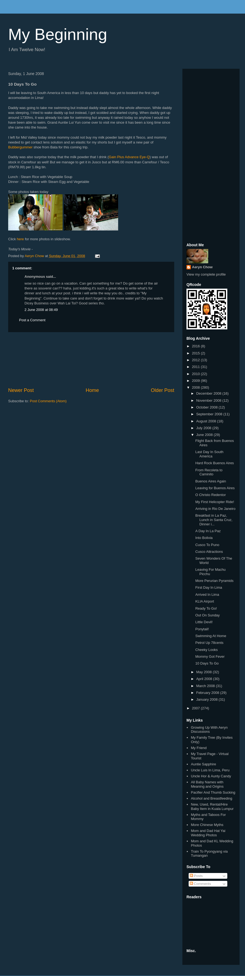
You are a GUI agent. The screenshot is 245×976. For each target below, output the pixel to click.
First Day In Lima (208, 587)
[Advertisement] (91, 359)
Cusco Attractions (209, 552)
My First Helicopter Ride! (214, 502)
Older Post (162, 390)
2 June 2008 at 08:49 (41, 310)
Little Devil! (204, 622)
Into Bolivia (204, 538)
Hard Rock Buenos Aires (214, 463)
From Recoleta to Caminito (208, 472)
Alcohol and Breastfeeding (211, 798)
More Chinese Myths (207, 825)
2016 (196, 346)
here (20, 239)
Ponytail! (202, 629)
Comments (200, 884)
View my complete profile (206, 274)
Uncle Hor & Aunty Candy (211, 776)
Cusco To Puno (207, 545)
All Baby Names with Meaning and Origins (207, 784)
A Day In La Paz (207, 531)
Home (92, 390)
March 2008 (206, 686)
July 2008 (204, 428)
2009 (196, 381)
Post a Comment (32, 320)
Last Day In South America (209, 454)
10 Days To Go (207, 663)
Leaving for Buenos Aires (215, 488)
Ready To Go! (206, 608)
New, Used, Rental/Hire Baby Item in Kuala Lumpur (212, 806)
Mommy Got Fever (210, 656)
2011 (196, 367)
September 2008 (209, 414)
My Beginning (57, 34)
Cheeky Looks (206, 650)
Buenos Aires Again (210, 481)
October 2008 (207, 407)
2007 (196, 708)
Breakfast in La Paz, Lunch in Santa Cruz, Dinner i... (213, 519)
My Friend (199, 748)
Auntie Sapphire (203, 764)
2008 (196, 387)
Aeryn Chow (202, 267)
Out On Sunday (207, 615)
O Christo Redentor (210, 495)
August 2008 (206, 421)
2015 (196, 353)
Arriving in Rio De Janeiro (215, 509)
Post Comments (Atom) (48, 401)
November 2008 (209, 400)
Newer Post (21, 390)
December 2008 (209, 393)
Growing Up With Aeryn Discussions (209, 729)
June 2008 (205, 435)
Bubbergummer (20, 147)
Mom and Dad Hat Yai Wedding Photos (208, 833)
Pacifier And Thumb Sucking (213, 792)
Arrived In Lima (207, 595)
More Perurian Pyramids (214, 581)
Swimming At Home (210, 636)
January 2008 (207, 699)
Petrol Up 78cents (209, 643)
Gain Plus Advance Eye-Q (129, 157)
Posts (196, 876)
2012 (196, 360)
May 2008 (204, 672)
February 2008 (208, 693)
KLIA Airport (204, 601)
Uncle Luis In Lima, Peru (210, 770)
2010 (196, 374)
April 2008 (204, 679)
